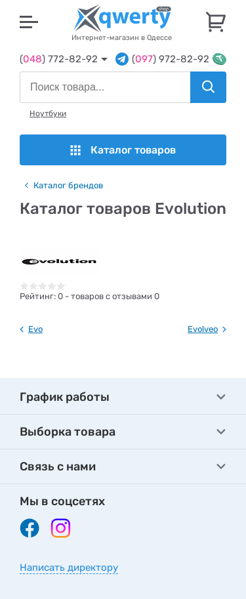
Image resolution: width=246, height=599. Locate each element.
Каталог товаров (123, 150)
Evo (35, 329)
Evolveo (203, 329)
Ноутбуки (48, 113)
